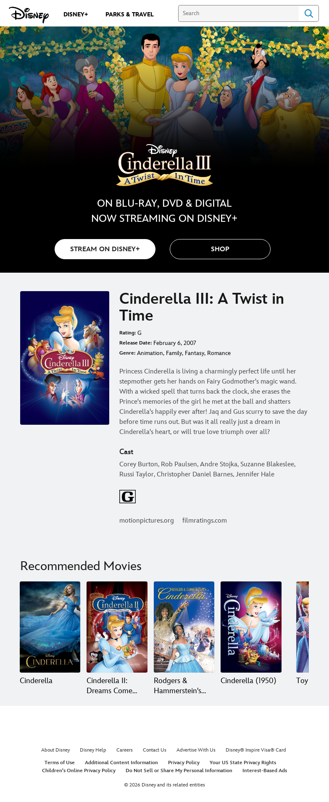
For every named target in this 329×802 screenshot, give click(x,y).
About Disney (55, 750)
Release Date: (135, 343)
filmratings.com (204, 521)
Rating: (127, 333)
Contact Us (154, 750)
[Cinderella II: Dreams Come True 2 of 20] (117, 627)
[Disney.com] (29, 15)
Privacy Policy (184, 763)
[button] (220, 249)
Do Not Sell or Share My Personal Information (179, 771)
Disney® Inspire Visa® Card (256, 750)
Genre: (127, 353)
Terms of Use (60, 763)
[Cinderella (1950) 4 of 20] (251, 627)
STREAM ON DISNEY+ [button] (105, 249)
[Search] (238, 13)
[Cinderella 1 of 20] (50, 627)
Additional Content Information (121, 763)
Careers (124, 750)
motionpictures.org (146, 521)
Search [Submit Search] (309, 13)
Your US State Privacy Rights (243, 763)
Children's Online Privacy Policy (79, 771)
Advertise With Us (196, 750)
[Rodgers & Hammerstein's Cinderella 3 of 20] (184, 627)
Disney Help (93, 750)
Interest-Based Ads (264, 771)
